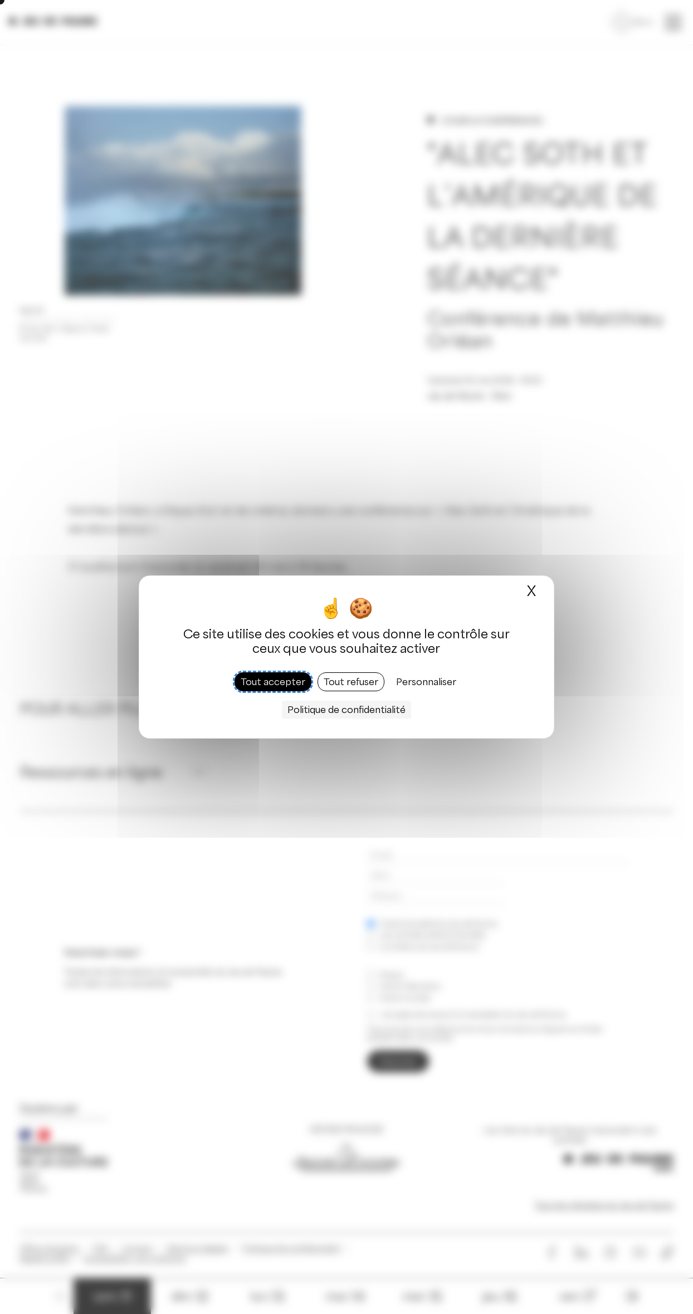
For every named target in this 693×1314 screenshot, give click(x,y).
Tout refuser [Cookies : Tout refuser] (351, 681)
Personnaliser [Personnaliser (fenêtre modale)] (426, 681)
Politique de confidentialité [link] (346, 709)
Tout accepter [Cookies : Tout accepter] (273, 681)
